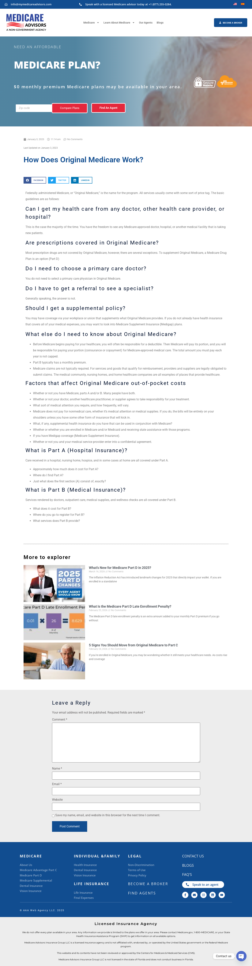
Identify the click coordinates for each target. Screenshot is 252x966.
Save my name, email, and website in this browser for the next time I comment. (107, 815)
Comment (59, 719)
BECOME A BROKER (148, 883)
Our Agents (145, 22)
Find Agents (142, 893)
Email (57, 784)
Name (57, 768)
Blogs (160, 22)
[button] (35, 180)
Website (57, 799)
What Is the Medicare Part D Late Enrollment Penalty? (130, 606)
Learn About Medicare (119, 22)
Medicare (91, 22)
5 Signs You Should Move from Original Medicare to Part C (133, 645)
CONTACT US (193, 856)
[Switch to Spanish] (242, 4)
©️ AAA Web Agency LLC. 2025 (42, 910)
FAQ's (187, 874)
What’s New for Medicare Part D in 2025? (120, 568)
